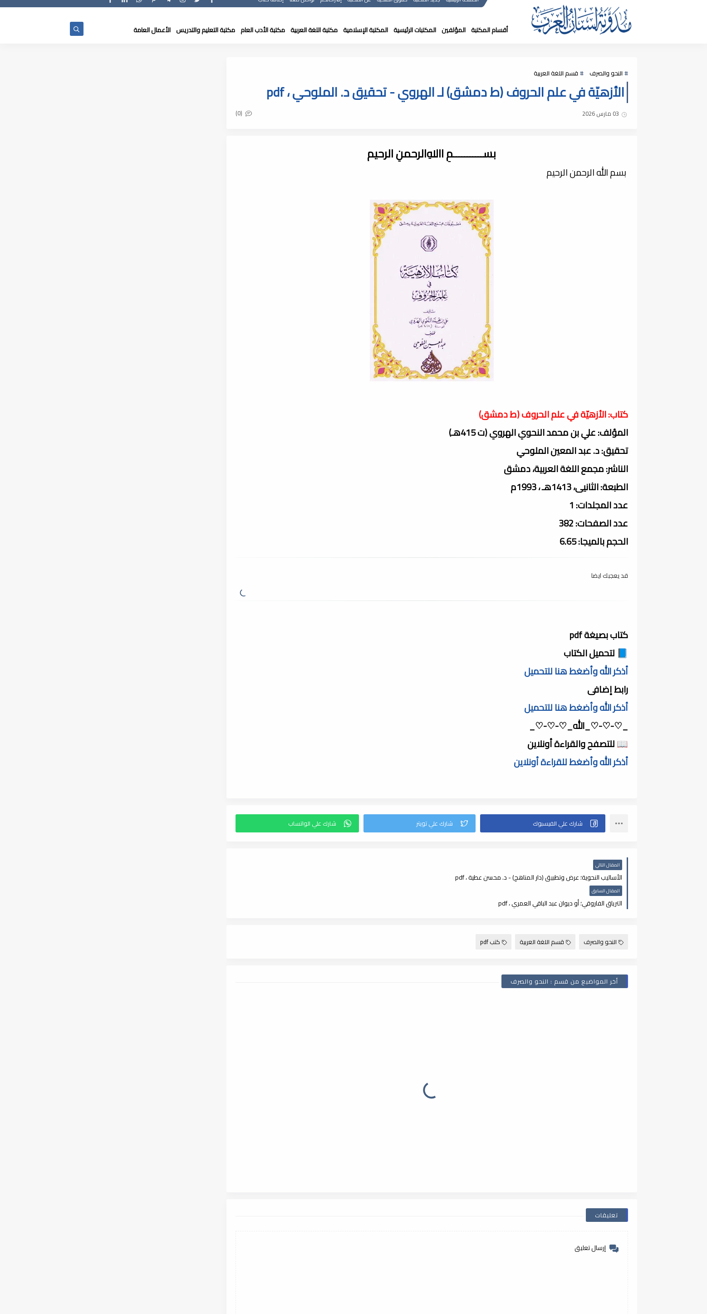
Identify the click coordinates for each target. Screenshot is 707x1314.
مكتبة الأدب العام (263, 30)
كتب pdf (493, 915)
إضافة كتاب (271, 8)
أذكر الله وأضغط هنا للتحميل (576, 671)
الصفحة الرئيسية (463, 8)
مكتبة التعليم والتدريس (205, 30)
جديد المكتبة (427, 8)
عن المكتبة (360, 8)
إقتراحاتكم (331, 8)
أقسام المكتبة (489, 30)
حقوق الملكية (393, 8)
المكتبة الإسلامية (365, 30)
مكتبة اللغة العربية (314, 30)
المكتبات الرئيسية (414, 30)
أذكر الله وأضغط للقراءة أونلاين (571, 761)
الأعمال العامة (152, 30)
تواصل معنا (302, 8)
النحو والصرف (606, 73)
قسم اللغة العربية (556, 73)
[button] (544, 823)
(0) (253, 113)
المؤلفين (454, 30)
